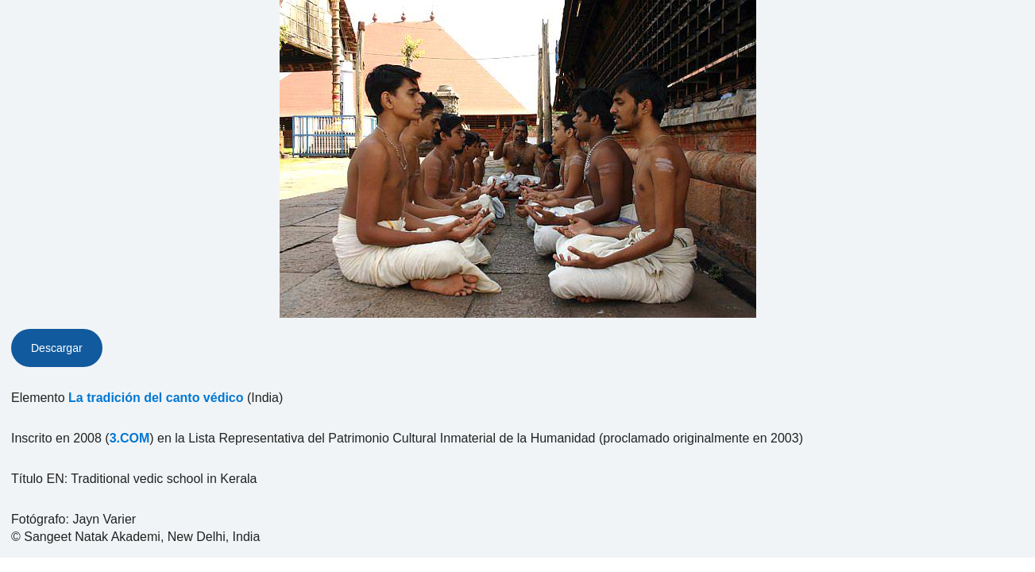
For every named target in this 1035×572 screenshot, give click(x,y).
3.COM (130, 438)
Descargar (57, 348)
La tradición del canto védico (156, 397)
